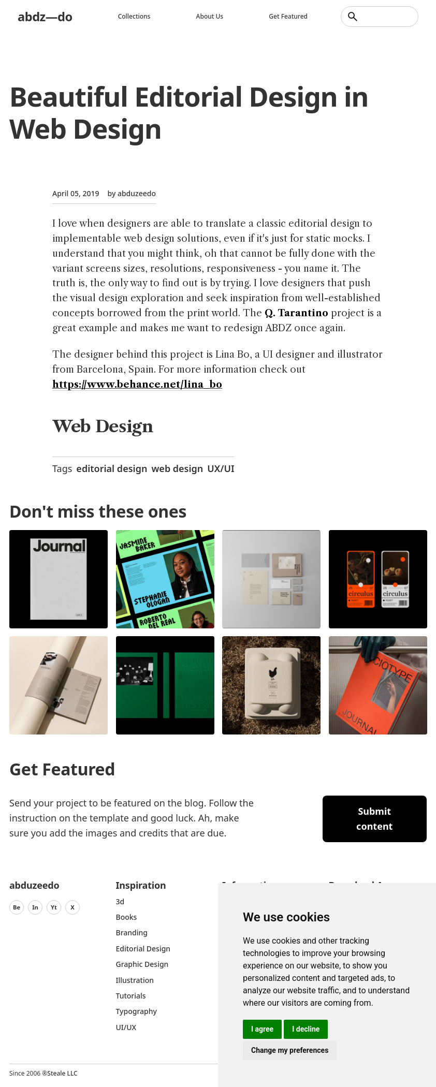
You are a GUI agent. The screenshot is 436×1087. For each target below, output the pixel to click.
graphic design (142, 964)
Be (16, 907)
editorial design (111, 468)
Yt (54, 907)
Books (126, 917)
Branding (132, 932)
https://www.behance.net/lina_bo (137, 384)
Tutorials (131, 996)
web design (177, 468)
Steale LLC (62, 1073)
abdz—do (45, 16)
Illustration (135, 980)
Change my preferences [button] (289, 1050)
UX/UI (220, 468)
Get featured (288, 16)
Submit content (374, 818)
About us (210, 16)
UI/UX (126, 1027)
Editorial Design (143, 948)
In (35, 907)
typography (136, 1011)
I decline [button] (305, 1029)
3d (120, 901)
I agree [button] (262, 1029)
